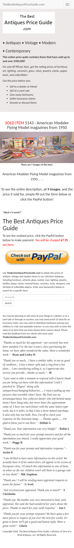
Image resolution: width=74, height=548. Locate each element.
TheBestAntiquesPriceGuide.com (24, 4)
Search (8, 303)
